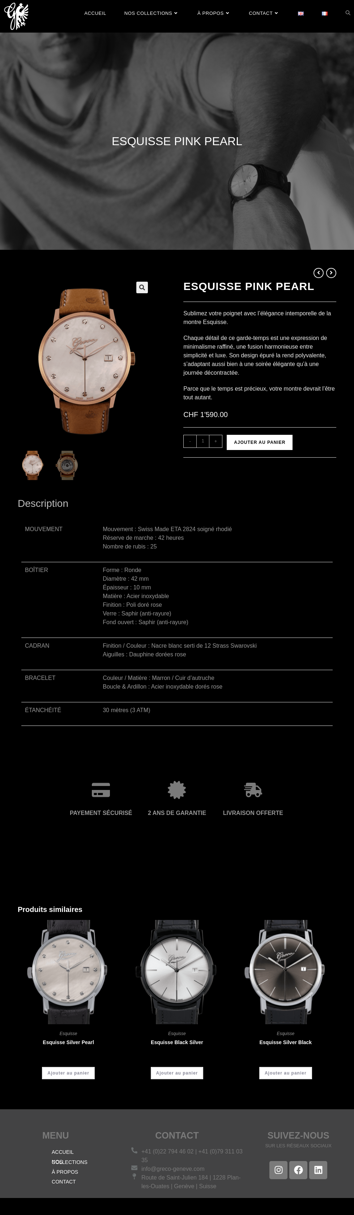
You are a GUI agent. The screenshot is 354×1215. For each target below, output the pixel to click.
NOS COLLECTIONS (70, 1163)
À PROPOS (65, 1173)
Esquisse (68, 1034)
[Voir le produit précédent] (319, 273)
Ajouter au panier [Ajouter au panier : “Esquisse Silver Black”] (286, 1074)
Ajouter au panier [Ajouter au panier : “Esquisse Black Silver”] (177, 1074)
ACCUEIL (63, 1153)
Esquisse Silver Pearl (68, 1043)
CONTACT (64, 1182)
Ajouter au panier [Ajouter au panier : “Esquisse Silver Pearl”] (68, 1074)
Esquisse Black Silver (177, 1043)
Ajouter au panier (259, 442)
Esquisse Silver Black (285, 1043)
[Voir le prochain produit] (331, 273)
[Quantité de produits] (202, 441)
